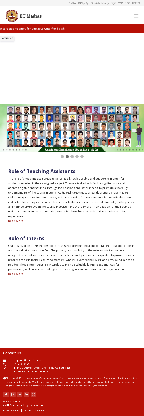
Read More (15, 221)
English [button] (72, 3)
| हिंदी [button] (79, 3)
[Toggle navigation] (136, 15)
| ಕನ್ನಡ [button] (113, 3)
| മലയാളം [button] (103, 3)
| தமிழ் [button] (85, 3)
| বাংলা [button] (136, 3)
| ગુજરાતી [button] (128, 3)
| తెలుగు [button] (94, 3)
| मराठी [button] (120, 3)
